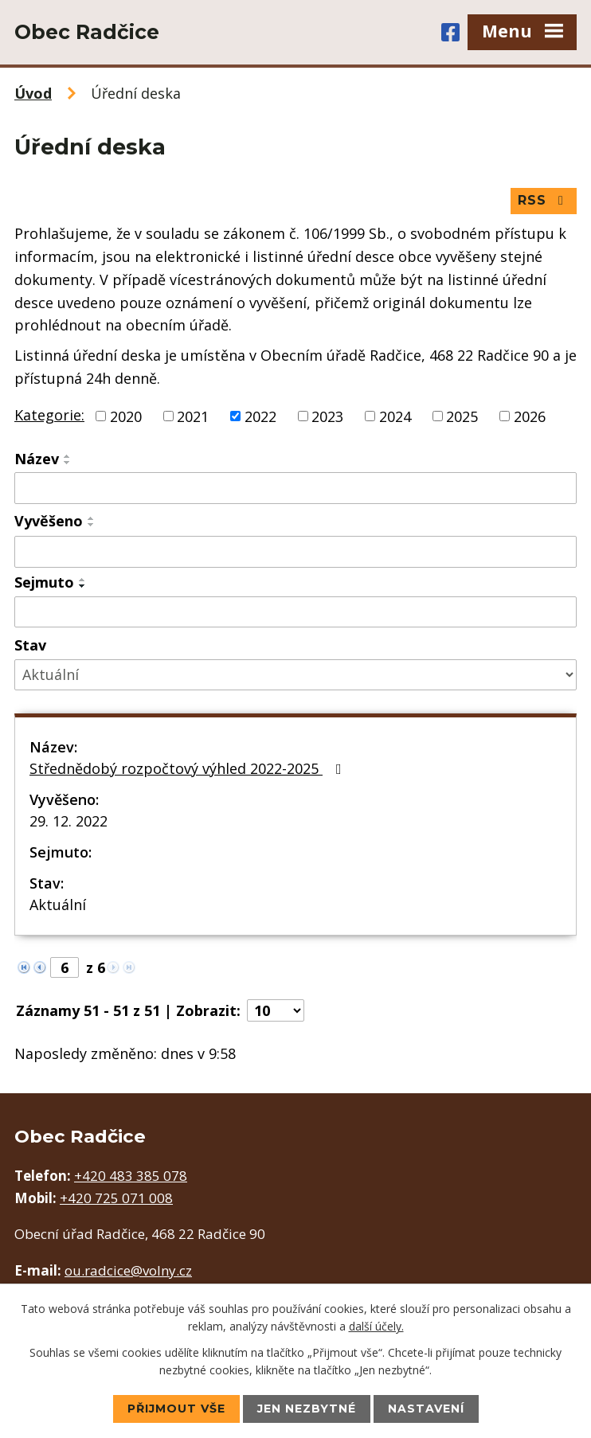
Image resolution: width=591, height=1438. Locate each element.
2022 (260, 415)
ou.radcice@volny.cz (128, 1270)
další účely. (376, 1326)
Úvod (33, 93)
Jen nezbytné (306, 1408)
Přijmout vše (176, 1408)
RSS (543, 200)
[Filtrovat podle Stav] (295, 674)
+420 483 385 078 (130, 1175)
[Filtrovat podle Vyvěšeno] (295, 552)
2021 (193, 415)
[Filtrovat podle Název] (295, 488)
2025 (462, 415)
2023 (327, 415)
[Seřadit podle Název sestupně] (67, 462)
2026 (530, 415)
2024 (395, 415)
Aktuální (57, 904)
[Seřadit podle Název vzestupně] (67, 456)
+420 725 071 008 (116, 1198)
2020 (126, 415)
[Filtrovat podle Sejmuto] (295, 612)
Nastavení (426, 1408)
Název (36, 458)
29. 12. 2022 (68, 820)
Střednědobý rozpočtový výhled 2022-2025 (188, 768)
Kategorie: (49, 414)
